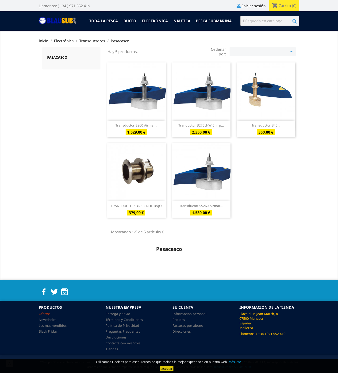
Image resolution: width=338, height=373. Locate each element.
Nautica (181, 20)
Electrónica (155, 20)
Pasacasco (57, 57)
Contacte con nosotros (123, 343)
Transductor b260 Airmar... (136, 125)
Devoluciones (116, 337)
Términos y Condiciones (124, 319)
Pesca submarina (214, 20)
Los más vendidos (53, 325)
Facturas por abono (188, 325)
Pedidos (179, 319)
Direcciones (182, 331)
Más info (235, 362)
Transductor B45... (266, 125)
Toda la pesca (103, 20)
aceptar (166, 368)
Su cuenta (183, 307)
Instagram (64, 291)
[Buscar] (269, 21)
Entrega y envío (118, 313)
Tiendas (112, 349)
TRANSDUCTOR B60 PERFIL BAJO (136, 206)
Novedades (47, 319)
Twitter (54, 291)
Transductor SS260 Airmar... (201, 206)
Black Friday (48, 331)
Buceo (129, 20)
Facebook (44, 291)
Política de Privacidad (122, 325)
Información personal (190, 313)
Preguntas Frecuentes (123, 331)
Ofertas (44, 313)
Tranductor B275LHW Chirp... (201, 125)
